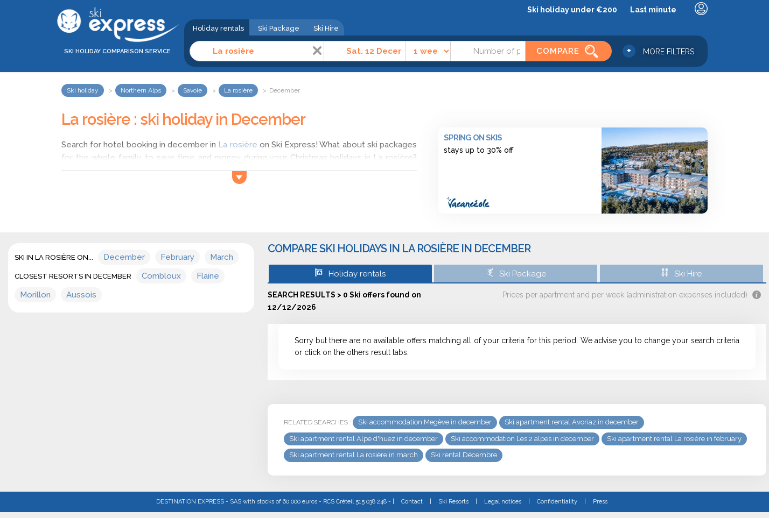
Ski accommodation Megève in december (425, 422)
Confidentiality (557, 501)
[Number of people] (488, 51)
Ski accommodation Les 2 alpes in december (522, 439)
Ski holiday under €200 (572, 9)
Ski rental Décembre (464, 455)
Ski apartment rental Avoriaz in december (572, 422)
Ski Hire (326, 28)
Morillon (35, 295)
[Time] (428, 51)
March (221, 257)
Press (600, 501)
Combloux (161, 276)
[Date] (365, 51)
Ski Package (278, 28)
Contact (412, 501)
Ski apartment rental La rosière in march (353, 455)
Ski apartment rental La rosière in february (674, 439)
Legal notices (502, 501)
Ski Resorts (453, 501)
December (124, 257)
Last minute (653, 9)
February (177, 257)
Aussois (81, 295)
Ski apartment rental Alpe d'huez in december (363, 439)
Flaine (208, 276)
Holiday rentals (218, 28)
